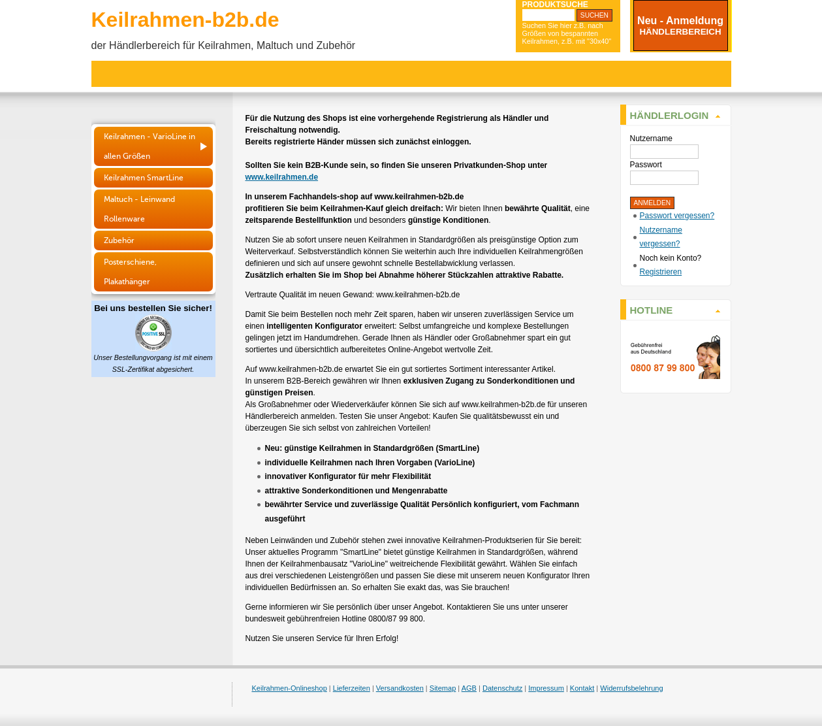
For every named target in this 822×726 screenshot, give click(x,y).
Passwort (646, 164)
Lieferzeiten (351, 688)
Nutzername (651, 138)
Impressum (546, 688)
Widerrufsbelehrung (631, 688)
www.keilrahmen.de (282, 177)
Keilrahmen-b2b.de (185, 19)
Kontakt (582, 688)
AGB (469, 688)
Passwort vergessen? (677, 215)
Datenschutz (502, 688)
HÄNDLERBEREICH (680, 32)
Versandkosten (400, 688)
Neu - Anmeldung (680, 20)
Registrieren (661, 271)
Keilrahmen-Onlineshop (289, 688)
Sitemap (443, 688)
